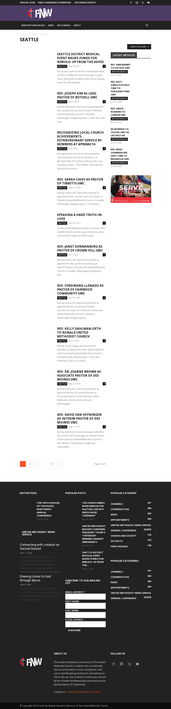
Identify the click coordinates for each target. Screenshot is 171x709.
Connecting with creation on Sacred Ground (39, 546)
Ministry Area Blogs (33, 25)
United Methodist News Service (38, 533)
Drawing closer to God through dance (35, 578)
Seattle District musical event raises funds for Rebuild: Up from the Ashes (80, 58)
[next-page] (59, 464)
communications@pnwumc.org (82, 691)
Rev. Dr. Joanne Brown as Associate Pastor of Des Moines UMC (79, 375)
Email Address (75, 592)
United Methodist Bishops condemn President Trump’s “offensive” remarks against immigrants (94, 534)
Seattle (62, 66)
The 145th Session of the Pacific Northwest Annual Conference (48, 509)
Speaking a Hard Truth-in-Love (80, 217)
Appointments (119, 71)
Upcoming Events (85, 2)
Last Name (71, 610)
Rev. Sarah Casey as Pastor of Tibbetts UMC (80, 181)
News (51, 25)
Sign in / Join (27, 2)
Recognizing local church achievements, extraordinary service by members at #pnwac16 (80, 138)
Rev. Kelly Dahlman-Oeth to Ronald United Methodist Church (79, 332)
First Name (72, 601)
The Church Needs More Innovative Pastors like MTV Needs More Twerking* (93, 509)
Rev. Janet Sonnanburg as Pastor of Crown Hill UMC (80, 248)
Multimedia (63, 25)
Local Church (74, 619)
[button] (147, 25)
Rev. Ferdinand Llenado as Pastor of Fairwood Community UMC (80, 289)
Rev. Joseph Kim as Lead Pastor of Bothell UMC (77, 95)
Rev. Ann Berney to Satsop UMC (120, 66)
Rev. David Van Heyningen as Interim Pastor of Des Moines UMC (79, 418)
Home (23, 34)
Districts (33, 34)
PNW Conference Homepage (54, 2)
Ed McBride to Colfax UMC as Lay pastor (120, 133)
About (77, 25)
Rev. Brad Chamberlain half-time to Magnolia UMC (120, 156)
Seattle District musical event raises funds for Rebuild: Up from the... (93, 559)
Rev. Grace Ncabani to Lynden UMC (118, 113)
